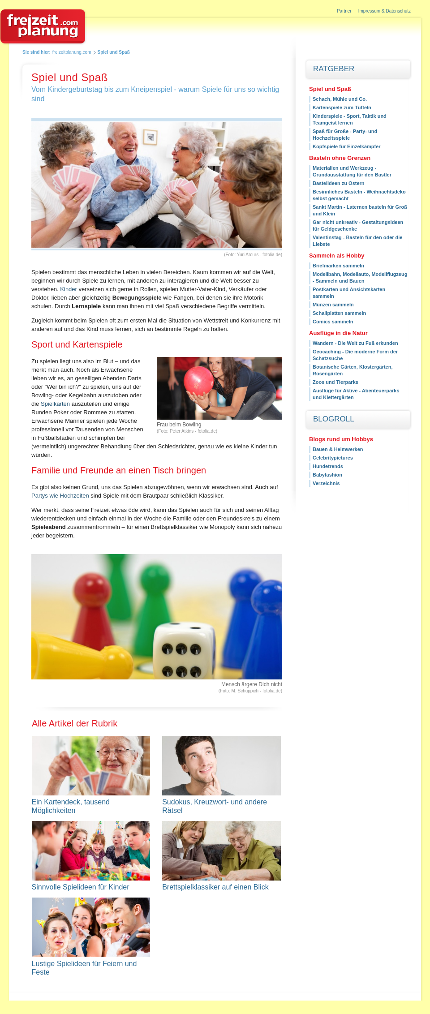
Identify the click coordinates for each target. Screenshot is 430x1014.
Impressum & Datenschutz (384, 11)
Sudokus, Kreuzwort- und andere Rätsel (221, 806)
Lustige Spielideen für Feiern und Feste (91, 967)
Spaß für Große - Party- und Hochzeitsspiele (345, 135)
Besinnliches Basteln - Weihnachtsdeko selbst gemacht (359, 195)
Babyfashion (327, 474)
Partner (344, 11)
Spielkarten (55, 403)
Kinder (68, 289)
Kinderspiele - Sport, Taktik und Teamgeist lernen (350, 119)
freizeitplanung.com (71, 52)
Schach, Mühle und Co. (340, 99)
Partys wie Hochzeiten (60, 495)
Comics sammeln (333, 321)
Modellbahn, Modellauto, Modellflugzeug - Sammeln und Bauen (360, 277)
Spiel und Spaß (330, 89)
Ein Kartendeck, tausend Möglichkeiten (91, 806)
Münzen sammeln (333, 304)
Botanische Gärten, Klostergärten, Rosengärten (353, 370)
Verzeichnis (326, 483)
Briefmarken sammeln (338, 265)
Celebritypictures (333, 457)
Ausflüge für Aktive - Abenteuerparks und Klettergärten (356, 394)
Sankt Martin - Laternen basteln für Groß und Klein (360, 210)
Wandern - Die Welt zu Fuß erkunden (355, 343)
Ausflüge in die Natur (338, 333)
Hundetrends (328, 466)
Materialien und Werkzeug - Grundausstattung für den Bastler (352, 171)
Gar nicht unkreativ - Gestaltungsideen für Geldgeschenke (358, 225)
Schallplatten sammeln (339, 313)
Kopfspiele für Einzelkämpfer (347, 146)
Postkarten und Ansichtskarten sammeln (349, 293)
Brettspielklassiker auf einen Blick (215, 887)
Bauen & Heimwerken (338, 449)
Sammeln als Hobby (337, 255)
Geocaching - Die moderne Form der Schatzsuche (355, 355)
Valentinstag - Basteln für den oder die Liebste (357, 241)
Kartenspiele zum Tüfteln (342, 107)
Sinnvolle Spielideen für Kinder (80, 887)
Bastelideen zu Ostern (339, 183)
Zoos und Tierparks (335, 382)
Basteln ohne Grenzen (339, 158)
